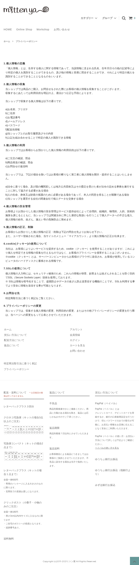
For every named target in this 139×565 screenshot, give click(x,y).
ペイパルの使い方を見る (107, 447)
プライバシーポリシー (16, 368)
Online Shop (24, 29)
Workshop (43, 29)
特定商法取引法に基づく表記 (20, 363)
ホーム (7, 41)
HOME (8, 29)
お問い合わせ (62, 29)
